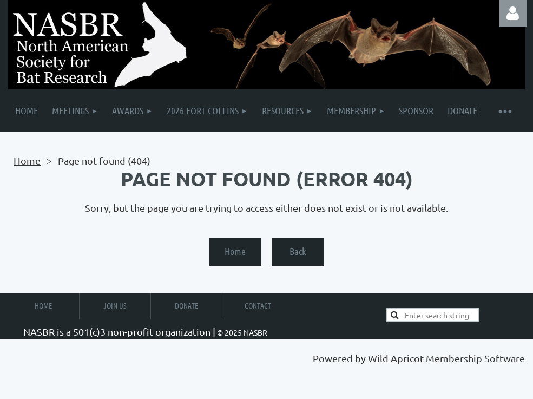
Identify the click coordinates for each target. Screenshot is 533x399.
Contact (258, 305)
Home (27, 160)
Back (297, 251)
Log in (513, 13)
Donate (186, 305)
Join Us (115, 305)
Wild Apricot (396, 358)
